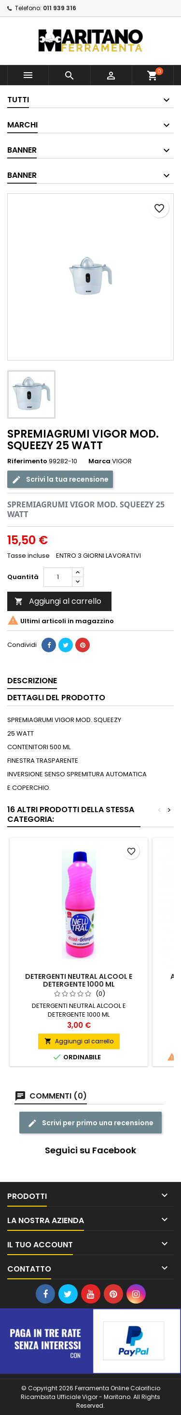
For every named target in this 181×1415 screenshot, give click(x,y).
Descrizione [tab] (32, 680)
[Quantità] (57, 577)
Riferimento (27, 461)
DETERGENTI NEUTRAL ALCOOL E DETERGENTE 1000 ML (78, 980)
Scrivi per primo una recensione (90, 1122)
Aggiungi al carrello (57, 601)
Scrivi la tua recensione (60, 479)
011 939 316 (59, 8)
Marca (99, 461)
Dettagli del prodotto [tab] (56, 697)
